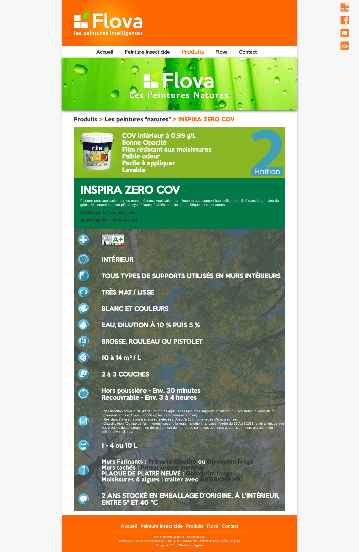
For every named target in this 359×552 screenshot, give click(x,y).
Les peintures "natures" (138, 119)
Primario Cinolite (172, 461)
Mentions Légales (191, 545)
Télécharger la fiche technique (107, 212)
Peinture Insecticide (147, 52)
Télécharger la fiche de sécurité (109, 220)
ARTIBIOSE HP (220, 479)
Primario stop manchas (173, 467)
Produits (192, 51)
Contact (248, 52)
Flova (221, 52)
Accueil (104, 52)
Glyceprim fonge (230, 461)
